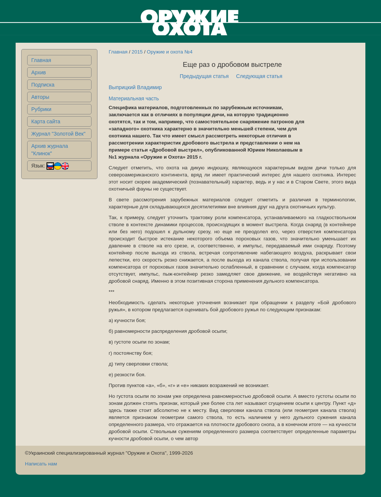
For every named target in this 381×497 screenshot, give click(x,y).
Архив (38, 72)
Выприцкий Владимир (135, 87)
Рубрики (41, 109)
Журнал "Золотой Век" (58, 134)
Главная (41, 60)
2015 (137, 52)
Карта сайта (45, 121)
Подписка (42, 85)
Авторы (40, 97)
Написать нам (41, 464)
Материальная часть (134, 98)
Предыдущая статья (204, 76)
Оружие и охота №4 (170, 52)
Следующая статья (259, 76)
